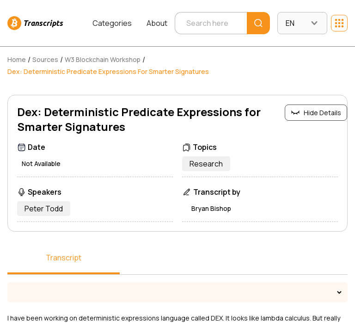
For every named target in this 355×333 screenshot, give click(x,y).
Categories (112, 23)
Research (206, 164)
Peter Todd (43, 209)
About (157, 23)
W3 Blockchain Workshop (103, 59)
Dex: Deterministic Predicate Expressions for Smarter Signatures (108, 71)
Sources (45, 59)
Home (16, 59)
